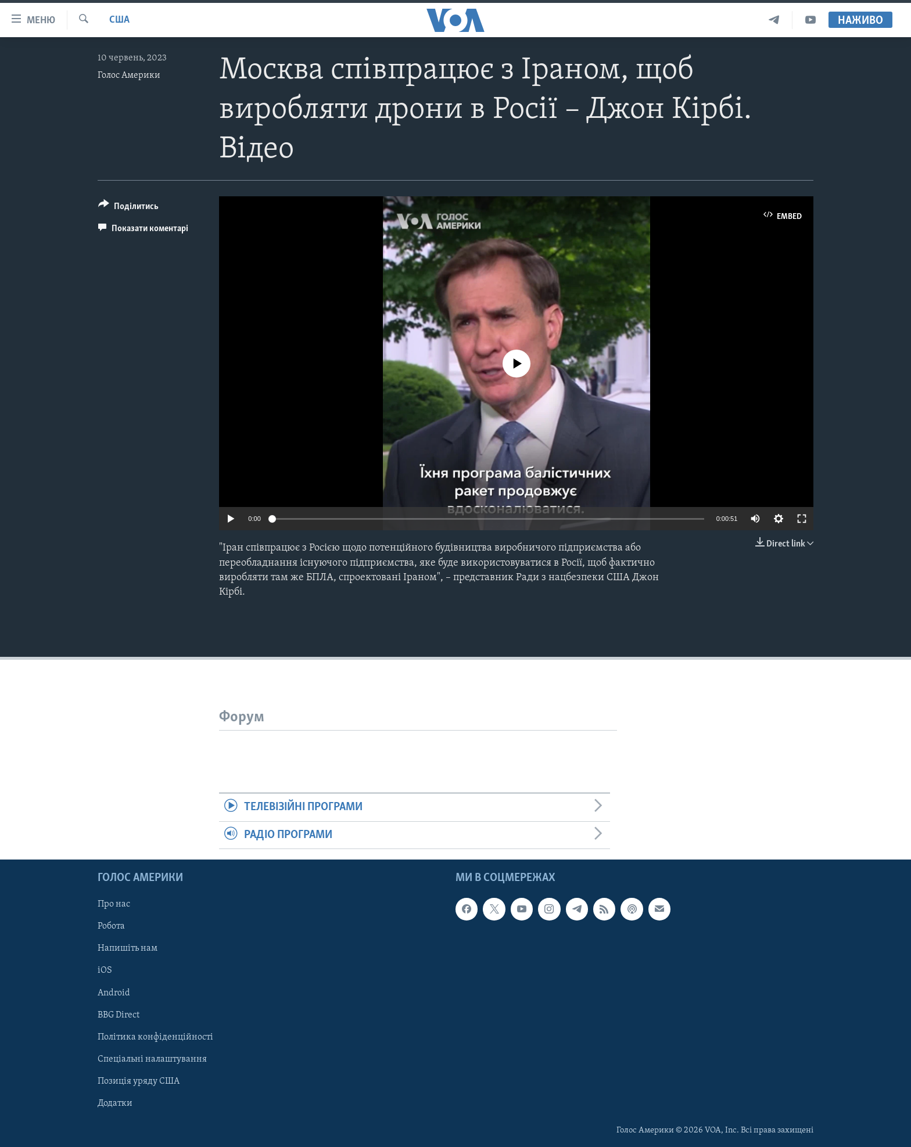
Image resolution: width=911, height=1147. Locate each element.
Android (114, 992)
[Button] (128, 208)
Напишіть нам (127, 948)
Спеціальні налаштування (152, 1059)
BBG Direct (118, 1014)
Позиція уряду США (139, 1081)
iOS (105, 970)
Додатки (115, 1103)
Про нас (114, 904)
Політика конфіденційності (155, 1036)
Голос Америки (129, 75)
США (119, 20)
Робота (111, 926)
